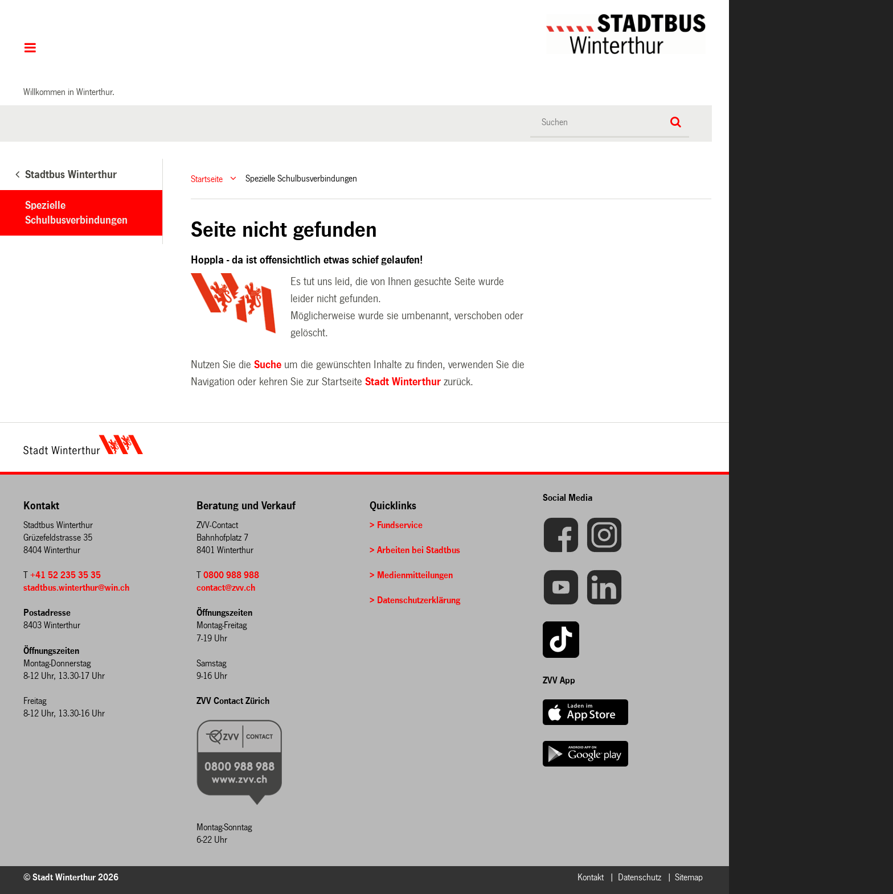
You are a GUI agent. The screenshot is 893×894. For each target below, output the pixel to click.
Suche (267, 364)
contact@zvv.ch (225, 587)
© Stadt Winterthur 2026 (70, 877)
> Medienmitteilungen (411, 575)
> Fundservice (396, 525)
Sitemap (689, 877)
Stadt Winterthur (403, 382)
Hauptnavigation (29, 49)
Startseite (207, 178)
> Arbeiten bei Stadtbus (415, 550)
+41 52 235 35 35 (65, 575)
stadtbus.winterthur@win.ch (76, 587)
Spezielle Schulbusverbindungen (76, 213)
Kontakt (590, 877)
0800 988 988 (231, 575)
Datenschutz (639, 877)
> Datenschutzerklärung (415, 600)
